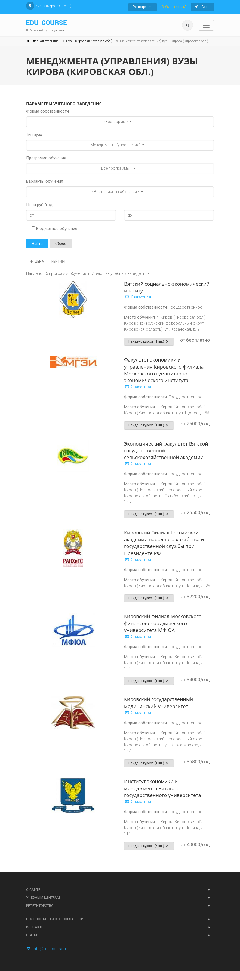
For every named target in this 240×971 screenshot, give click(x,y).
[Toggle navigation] (206, 25)
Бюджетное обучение (54, 228)
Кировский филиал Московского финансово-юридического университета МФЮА (163, 623)
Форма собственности (47, 111)
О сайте (33, 890)
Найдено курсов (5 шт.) (149, 846)
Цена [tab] (36, 261)
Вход (202, 7)
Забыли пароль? (174, 7)
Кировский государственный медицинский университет (158, 702)
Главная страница (45, 41)
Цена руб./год (39, 204)
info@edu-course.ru (46, 949)
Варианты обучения (44, 181)
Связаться (137, 297)
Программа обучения (46, 157)
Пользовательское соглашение (55, 919)
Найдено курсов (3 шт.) (149, 514)
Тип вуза (34, 134)
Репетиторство (40, 906)
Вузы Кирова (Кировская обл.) (89, 41)
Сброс (60, 243)
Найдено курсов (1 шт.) (149, 341)
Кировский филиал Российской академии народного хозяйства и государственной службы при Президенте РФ (164, 542)
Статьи (32, 935)
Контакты (35, 927)
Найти (37, 243)
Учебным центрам (43, 897)
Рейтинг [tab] (58, 261)
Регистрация (142, 7)
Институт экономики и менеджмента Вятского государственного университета (162, 788)
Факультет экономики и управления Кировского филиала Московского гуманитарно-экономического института (164, 370)
